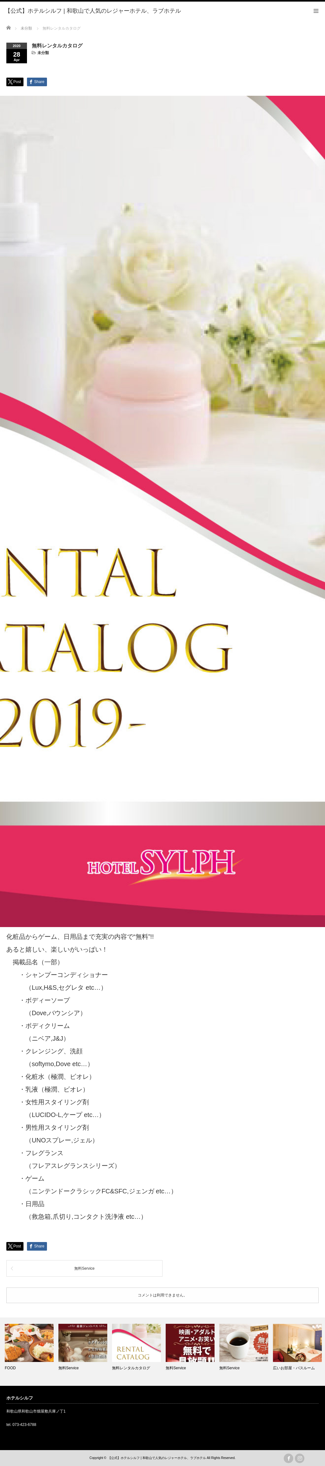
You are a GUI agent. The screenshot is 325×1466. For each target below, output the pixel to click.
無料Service (84, 1268)
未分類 (43, 53)
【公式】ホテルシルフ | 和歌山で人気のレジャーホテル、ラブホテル (157, 1458)
